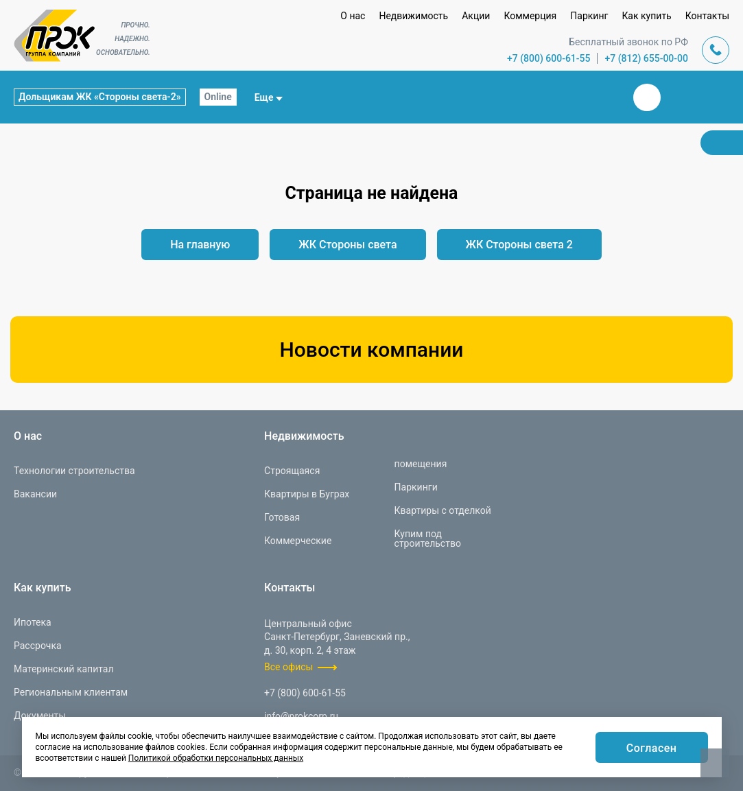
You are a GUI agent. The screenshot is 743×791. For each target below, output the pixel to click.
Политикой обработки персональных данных (215, 758)
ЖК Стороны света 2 (519, 244)
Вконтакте (647, 97)
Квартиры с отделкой (442, 510)
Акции (476, 15)
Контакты (707, 15)
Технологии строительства (74, 470)
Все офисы (288, 667)
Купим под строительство (427, 538)
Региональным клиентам (71, 692)
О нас (352, 15)
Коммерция (530, 15)
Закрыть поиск (603, 96)
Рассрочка (38, 645)
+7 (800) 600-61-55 (549, 58)
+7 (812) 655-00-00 (646, 58)
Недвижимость (413, 15)
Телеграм (680, 97)
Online (218, 96)
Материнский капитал (64, 668)
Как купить (646, 15)
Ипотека (32, 622)
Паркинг (589, 15)
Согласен (651, 748)
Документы (40, 715)
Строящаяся (292, 470)
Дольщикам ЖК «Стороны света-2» (100, 96)
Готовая (282, 517)
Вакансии (35, 493)
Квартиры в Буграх (306, 493)
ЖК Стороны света (347, 244)
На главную (200, 244)
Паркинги (416, 487)
